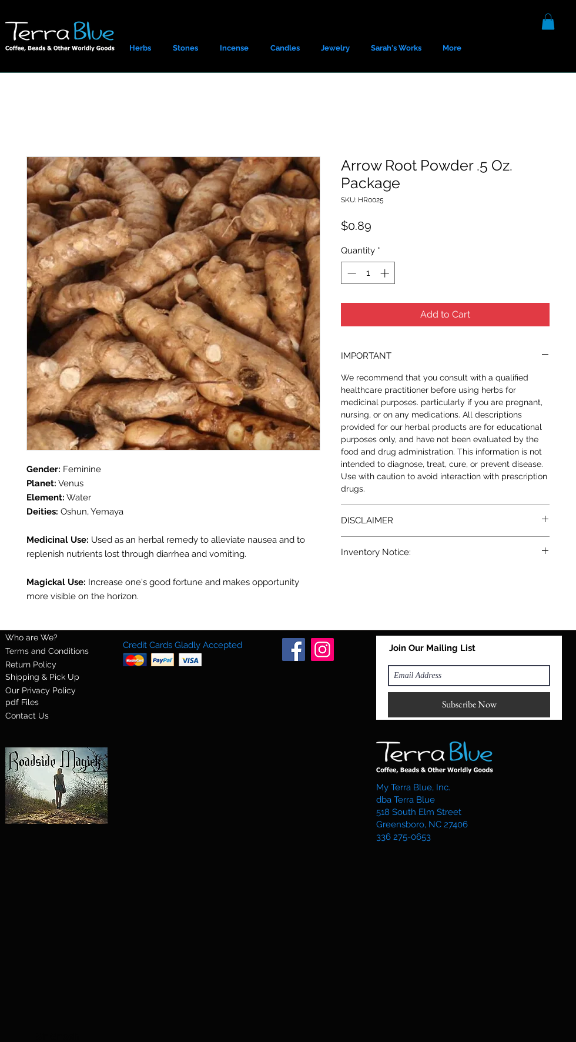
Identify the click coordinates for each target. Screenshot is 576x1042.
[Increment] (386, 273)
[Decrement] (351, 273)
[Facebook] (293, 649)
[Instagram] (322, 649)
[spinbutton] (368, 273)
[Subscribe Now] (469, 704)
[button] (548, 21)
